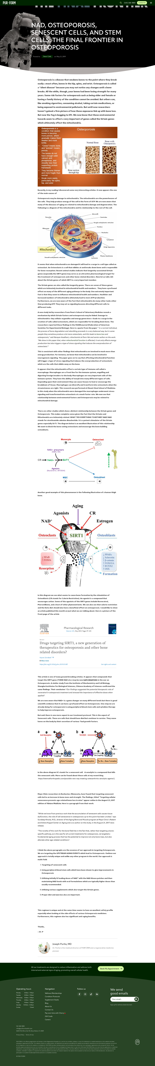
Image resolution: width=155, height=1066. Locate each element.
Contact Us (142, 3)
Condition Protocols (52, 996)
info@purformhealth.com (24, 1028)
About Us (48, 1006)
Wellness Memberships (53, 993)
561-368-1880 (20, 1026)
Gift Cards (48, 1016)
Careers (48, 1020)
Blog (46, 1003)
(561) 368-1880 (129, 3)
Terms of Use (30, 1035)
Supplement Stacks (52, 1000)
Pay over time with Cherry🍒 (55, 1013)
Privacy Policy (20, 1035)
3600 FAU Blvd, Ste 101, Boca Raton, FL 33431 (30, 1031)
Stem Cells (47, 56)
